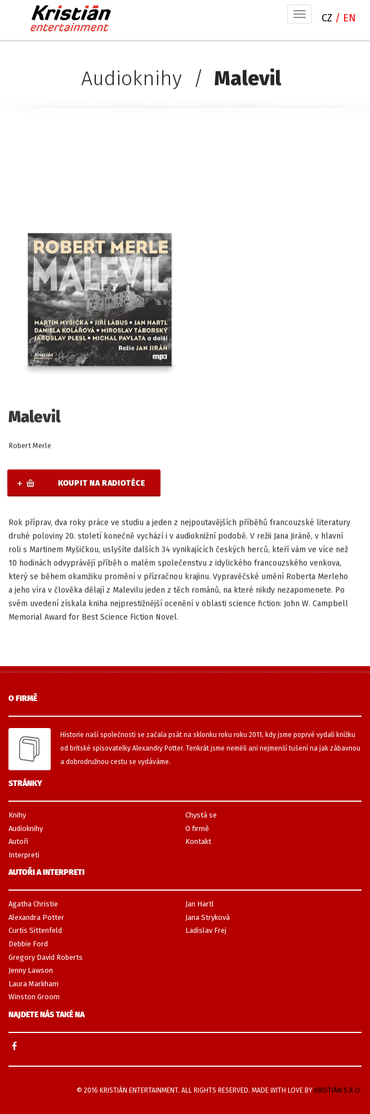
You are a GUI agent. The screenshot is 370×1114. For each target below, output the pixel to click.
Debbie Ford (28, 944)
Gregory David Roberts (45, 957)
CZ (328, 18)
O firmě (197, 828)
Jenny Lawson (30, 970)
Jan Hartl (199, 904)
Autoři (18, 841)
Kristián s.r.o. (338, 1090)
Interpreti (23, 855)
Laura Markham (33, 984)
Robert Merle (29, 446)
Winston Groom (34, 996)
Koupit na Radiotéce (101, 483)
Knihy (17, 815)
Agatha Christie (33, 904)
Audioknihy (131, 78)
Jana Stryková (207, 917)
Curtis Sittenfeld (35, 930)
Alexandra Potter (36, 917)
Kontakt (198, 841)
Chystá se (201, 815)
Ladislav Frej (205, 930)
